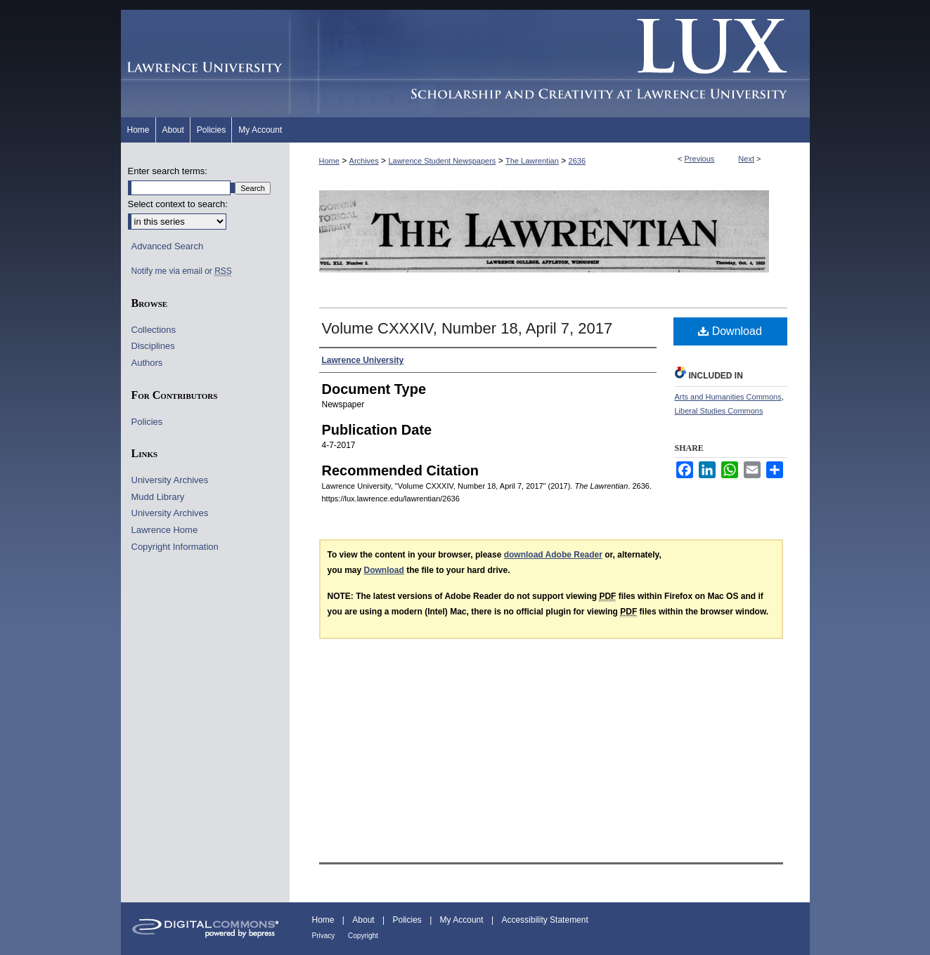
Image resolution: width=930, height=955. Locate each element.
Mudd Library (158, 497)
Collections (153, 329)
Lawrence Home (164, 530)
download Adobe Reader (553, 555)
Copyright (363, 936)
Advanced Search (167, 246)
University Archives (170, 480)
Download (730, 331)
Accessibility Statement (544, 920)
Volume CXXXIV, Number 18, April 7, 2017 (467, 328)
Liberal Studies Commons (719, 411)
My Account (463, 920)
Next (746, 158)
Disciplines (153, 346)
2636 (577, 161)
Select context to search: (178, 204)
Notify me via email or (181, 271)
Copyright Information (175, 546)
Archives (364, 161)
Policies (147, 421)
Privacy (324, 936)
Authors (147, 362)
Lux (550, 63)
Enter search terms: (167, 171)
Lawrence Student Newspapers (442, 161)
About (364, 920)
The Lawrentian (532, 161)
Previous (700, 158)
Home (329, 161)
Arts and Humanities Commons (728, 397)
